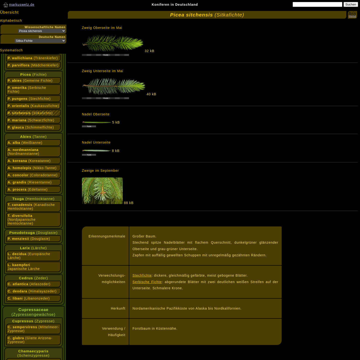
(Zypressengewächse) (33, 312)
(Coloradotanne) (33, 175)
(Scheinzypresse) (33, 353)
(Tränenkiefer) (33, 58)
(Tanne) (33, 136)
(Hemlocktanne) (33, 199)
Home (352, 16)
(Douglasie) (33, 233)
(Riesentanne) (30, 182)
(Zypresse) (33, 321)
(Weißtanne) (25, 143)
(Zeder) (33, 278)
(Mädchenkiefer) (33, 65)
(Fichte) (33, 74)
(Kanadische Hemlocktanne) (31, 206)
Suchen (350, 4)
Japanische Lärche (24, 267)
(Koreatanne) (29, 161)
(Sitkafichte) (30, 113)
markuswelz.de (21, 4)
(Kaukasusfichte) (33, 106)
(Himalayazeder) (32, 291)
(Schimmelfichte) (31, 127)
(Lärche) (33, 248)
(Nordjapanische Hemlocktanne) (22, 219)
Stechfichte (142, 275)
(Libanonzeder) (29, 298)
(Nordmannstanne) (23, 152)
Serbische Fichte (147, 282)
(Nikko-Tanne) (32, 168)
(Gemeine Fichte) (30, 80)
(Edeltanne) (28, 189)
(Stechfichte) (29, 99)
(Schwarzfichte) (31, 120)
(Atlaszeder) (29, 284)
